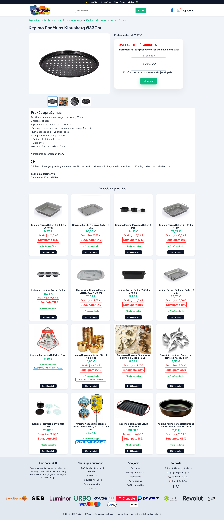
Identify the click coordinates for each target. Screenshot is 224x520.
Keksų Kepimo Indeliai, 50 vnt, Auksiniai (91, 356)
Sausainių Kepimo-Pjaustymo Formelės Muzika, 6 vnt (133, 356)
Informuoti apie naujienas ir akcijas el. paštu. (150, 72)
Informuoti (148, 81)
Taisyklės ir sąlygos (92, 480)
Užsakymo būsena (135, 472)
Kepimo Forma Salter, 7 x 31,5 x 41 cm (175, 226)
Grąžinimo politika (135, 485)
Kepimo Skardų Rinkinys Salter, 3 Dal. (90, 226)
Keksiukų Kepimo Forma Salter (48, 290)
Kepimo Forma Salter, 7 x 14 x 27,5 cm (133, 291)
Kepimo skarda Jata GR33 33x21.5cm (133, 425)
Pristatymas (135, 476)
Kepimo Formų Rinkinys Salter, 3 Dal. (133, 226)
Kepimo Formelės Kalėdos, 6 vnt (48, 355)
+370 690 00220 (179, 476)
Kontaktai (92, 488)
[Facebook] (174, 486)
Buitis (47, 20)
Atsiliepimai (92, 475)
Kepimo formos (118, 20)
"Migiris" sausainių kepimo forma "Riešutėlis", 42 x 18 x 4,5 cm (91, 426)
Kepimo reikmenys (96, 20)
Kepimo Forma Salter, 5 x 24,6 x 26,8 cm (48, 226)
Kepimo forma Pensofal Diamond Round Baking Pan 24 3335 (176, 425)
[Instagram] (177, 486)
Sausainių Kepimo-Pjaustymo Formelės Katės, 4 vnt (176, 356)
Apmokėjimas (135, 481)
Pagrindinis (34, 20)
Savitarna (135, 468)
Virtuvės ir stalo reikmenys (68, 20)
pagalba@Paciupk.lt (179, 472)
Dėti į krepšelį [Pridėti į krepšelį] (48, 252)
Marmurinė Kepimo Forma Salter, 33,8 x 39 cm (90, 291)
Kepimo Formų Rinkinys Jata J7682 (48, 425)
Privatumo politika (92, 484)
